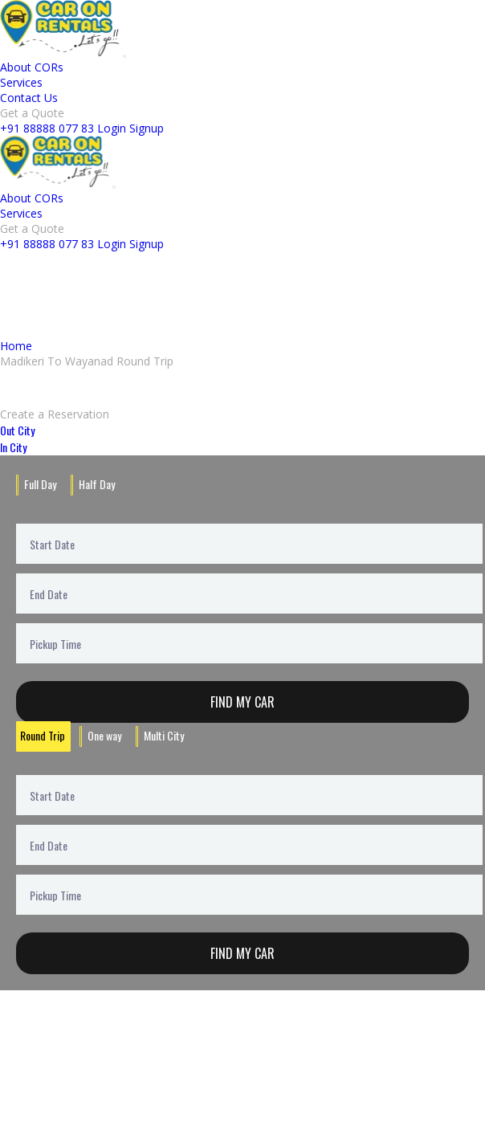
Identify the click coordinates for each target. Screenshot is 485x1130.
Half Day (97, 483)
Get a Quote (32, 112)
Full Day (40, 483)
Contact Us (29, 97)
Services (21, 82)
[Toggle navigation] (124, 56)
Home (16, 345)
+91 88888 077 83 (47, 128)
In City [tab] (13, 447)
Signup (146, 128)
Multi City (164, 735)
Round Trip (42, 735)
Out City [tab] (17, 430)
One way (104, 735)
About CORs (31, 67)
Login (111, 128)
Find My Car (242, 702)
